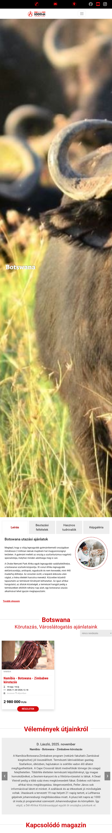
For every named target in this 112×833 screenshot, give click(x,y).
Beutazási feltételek (42, 527)
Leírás (15, 527)
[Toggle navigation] (82, 13)
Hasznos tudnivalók (69, 527)
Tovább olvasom (11, 601)
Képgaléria (96, 527)
